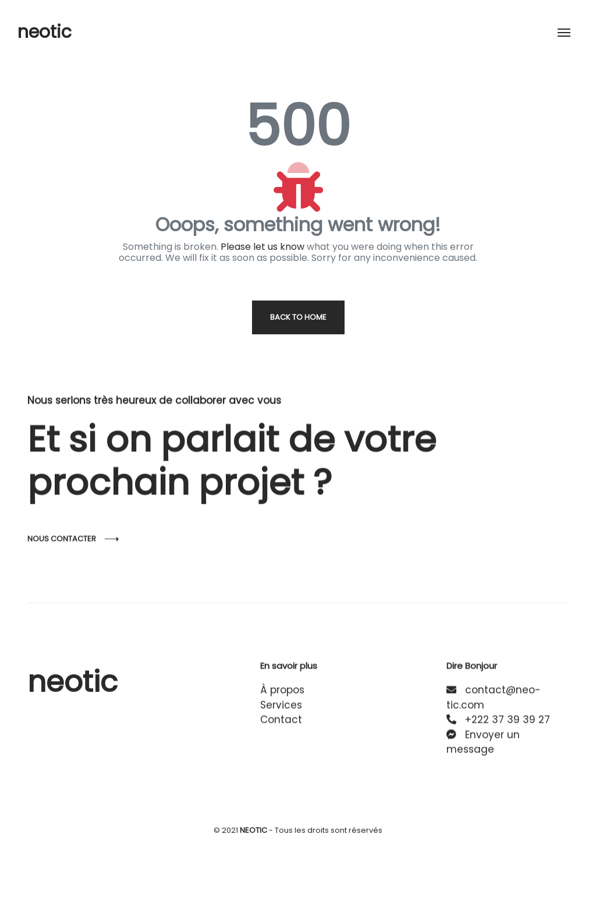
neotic (44, 32)
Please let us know (262, 246)
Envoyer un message (483, 750)
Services (281, 713)
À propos (282, 698)
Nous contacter (61, 555)
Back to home (298, 317)
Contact (281, 728)
